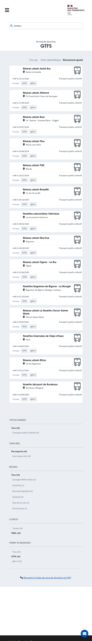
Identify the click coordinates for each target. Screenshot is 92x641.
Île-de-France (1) (19, 508)
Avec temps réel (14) (21, 456)
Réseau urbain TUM (33, 165)
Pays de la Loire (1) (20, 502)
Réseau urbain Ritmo (34, 360)
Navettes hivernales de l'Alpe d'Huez (43, 336)
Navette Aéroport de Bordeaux (40, 384)
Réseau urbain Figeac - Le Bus (39, 262)
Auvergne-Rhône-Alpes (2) (24, 479)
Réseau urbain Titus (33, 141)
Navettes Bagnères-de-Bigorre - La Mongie (47, 286)
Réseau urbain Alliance (36, 93)
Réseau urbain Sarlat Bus (37, 69)
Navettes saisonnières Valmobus (41, 214)
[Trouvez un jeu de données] (46, 26)
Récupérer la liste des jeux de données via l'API (47, 577)
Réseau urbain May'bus (36, 238)
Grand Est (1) (18, 485)
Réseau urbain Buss (34, 117)
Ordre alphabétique (51, 59)
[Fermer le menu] (34, 10)
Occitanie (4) (17, 497)
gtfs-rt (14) (17, 561)
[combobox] (46, 26)
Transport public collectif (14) (25, 432)
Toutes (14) (17, 528)
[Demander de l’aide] (84, 633)
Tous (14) (16, 551)
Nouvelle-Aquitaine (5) (22, 491)
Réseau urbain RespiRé (36, 190)
